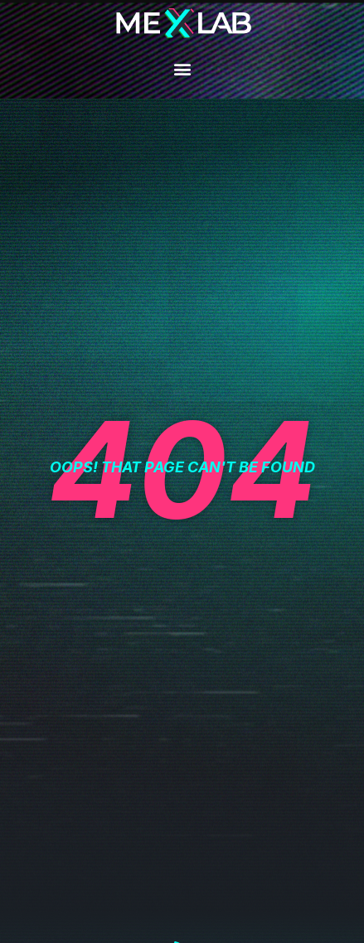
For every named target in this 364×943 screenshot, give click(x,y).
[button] (182, 68)
